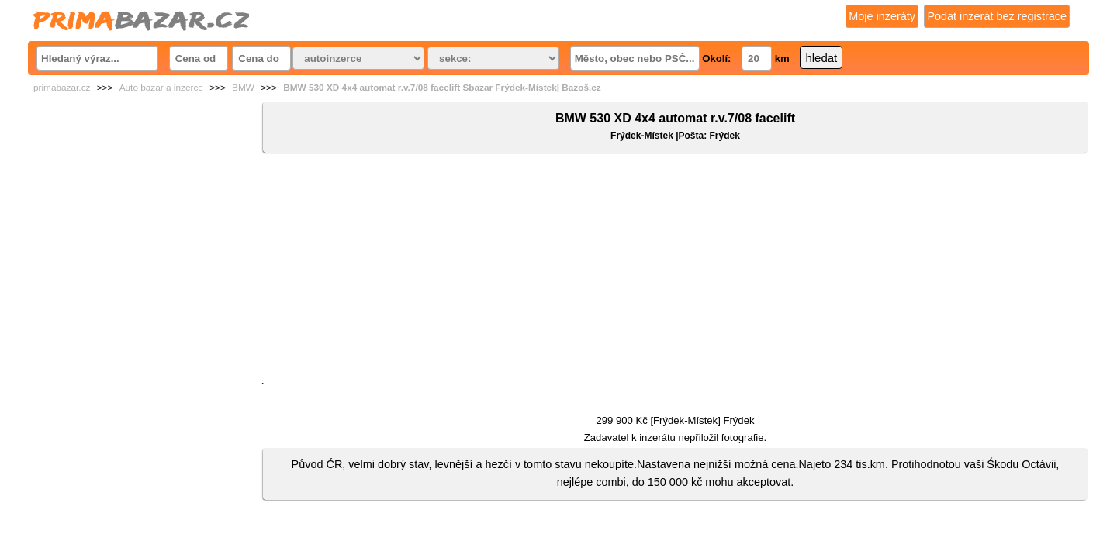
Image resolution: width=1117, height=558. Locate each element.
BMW (243, 87)
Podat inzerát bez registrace (997, 16)
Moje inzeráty (882, 16)
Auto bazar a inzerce (161, 87)
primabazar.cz (61, 87)
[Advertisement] (675, 270)
